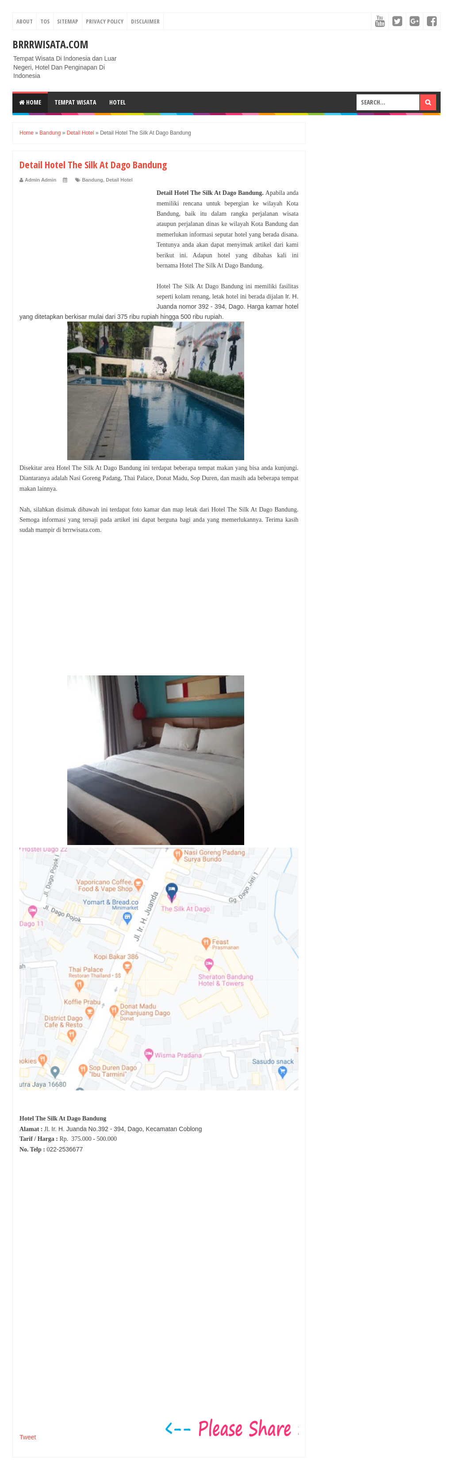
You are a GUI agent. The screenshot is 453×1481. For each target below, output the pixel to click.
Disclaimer (145, 21)
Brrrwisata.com (50, 44)
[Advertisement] (85, 243)
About (24, 21)
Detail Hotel (119, 179)
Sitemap (67, 21)
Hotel (117, 102)
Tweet (27, 1437)
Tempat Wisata (75, 102)
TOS (45, 21)
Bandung (92, 179)
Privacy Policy (104, 21)
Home (30, 102)
